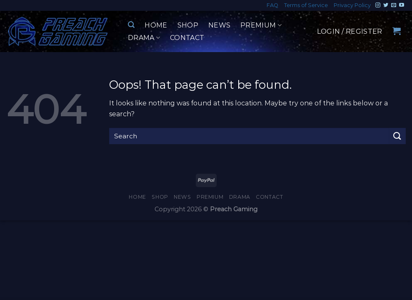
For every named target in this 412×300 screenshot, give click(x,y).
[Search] (131, 25)
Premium (261, 25)
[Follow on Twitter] (385, 5)
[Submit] (397, 136)
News (219, 25)
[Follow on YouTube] (401, 5)
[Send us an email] (393, 5)
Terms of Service (306, 5)
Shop (187, 25)
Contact (187, 38)
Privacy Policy (352, 5)
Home (156, 25)
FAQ (272, 5)
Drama (144, 38)
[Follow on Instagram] (377, 5)
